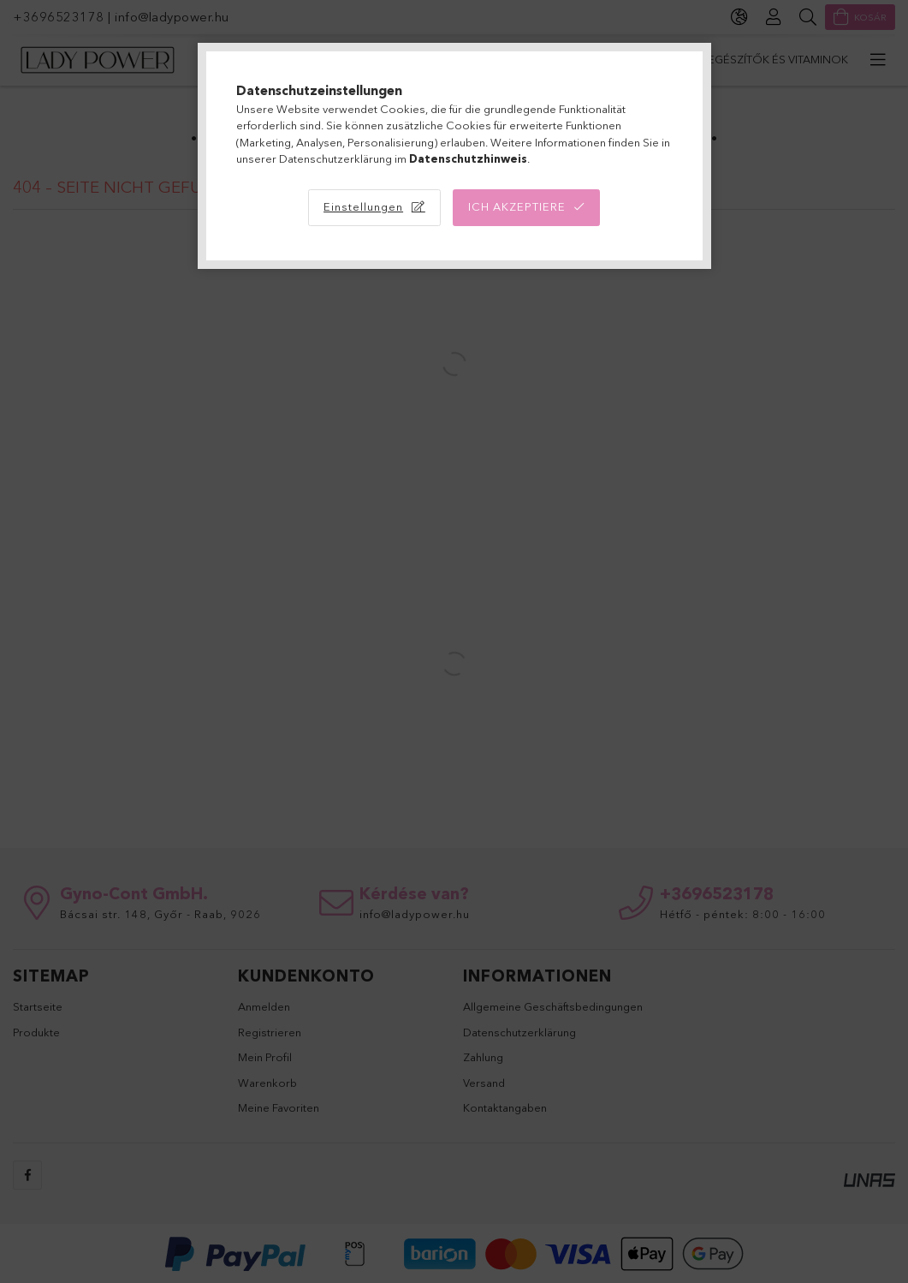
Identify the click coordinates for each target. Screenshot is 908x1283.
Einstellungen (363, 206)
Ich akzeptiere (517, 206)
